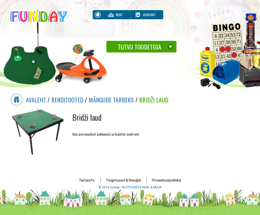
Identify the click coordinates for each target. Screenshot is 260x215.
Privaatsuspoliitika (166, 180)
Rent (119, 14)
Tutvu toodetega (139, 46)
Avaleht (36, 99)
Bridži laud (153, 99)
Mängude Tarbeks (111, 99)
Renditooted (67, 99)
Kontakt (149, 14)
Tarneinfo (87, 180)
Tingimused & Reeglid (123, 180)
